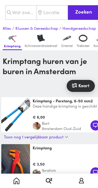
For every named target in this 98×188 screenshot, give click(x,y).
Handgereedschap (79, 28)
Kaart (80, 85)
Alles (7, 28)
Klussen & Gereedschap (36, 28)
